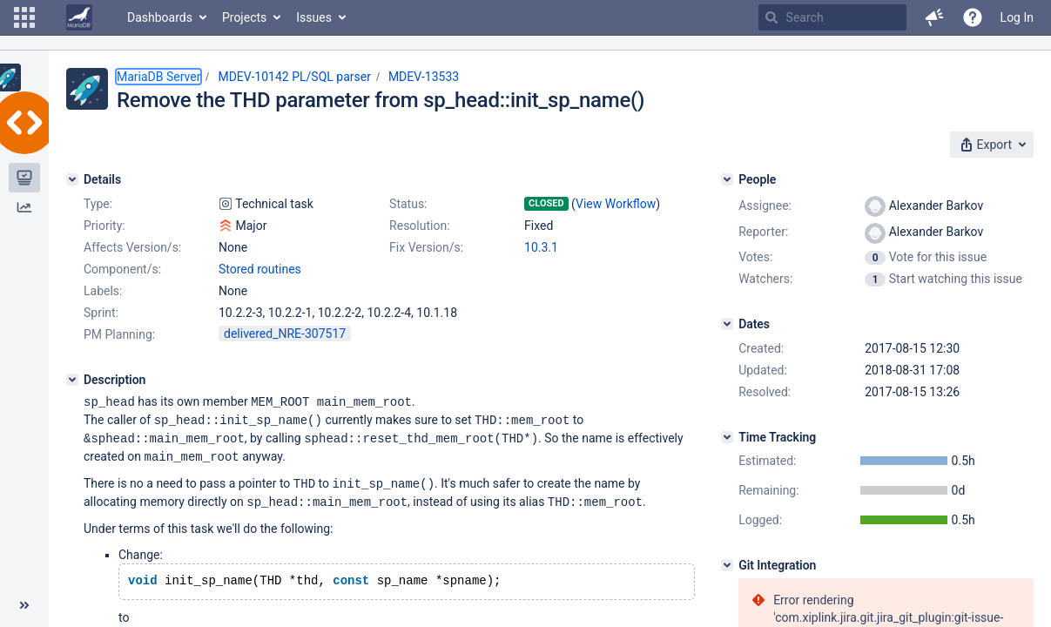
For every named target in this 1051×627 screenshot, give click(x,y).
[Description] (72, 380)
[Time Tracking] (727, 437)
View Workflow (616, 204)
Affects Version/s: (132, 247)
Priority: (104, 226)
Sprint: (101, 313)
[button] (24, 17)
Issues (314, 17)
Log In (1017, 17)
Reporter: (763, 232)
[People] (727, 179)
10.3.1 (541, 247)
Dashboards (159, 17)
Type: (98, 204)
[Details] (72, 179)
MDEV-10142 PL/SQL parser (294, 77)
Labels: (103, 291)
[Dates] (727, 324)
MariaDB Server (158, 77)
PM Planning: (119, 334)
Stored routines (260, 269)
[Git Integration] (727, 565)
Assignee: (765, 205)
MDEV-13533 (423, 77)
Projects (244, 17)
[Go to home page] (79, 17)
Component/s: (122, 269)
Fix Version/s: (426, 247)
